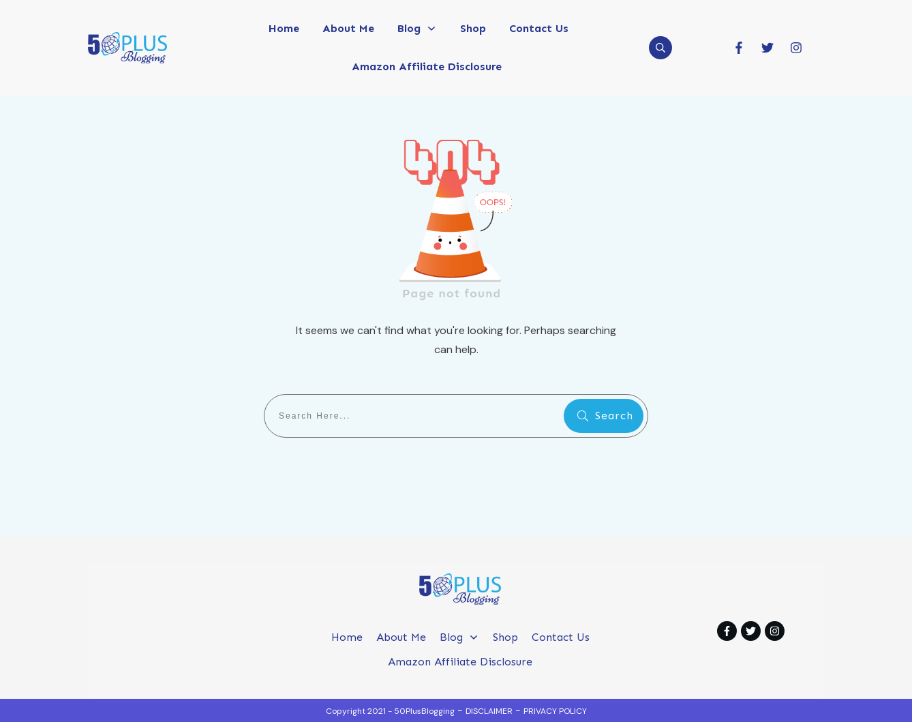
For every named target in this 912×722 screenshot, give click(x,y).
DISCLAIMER (489, 711)
